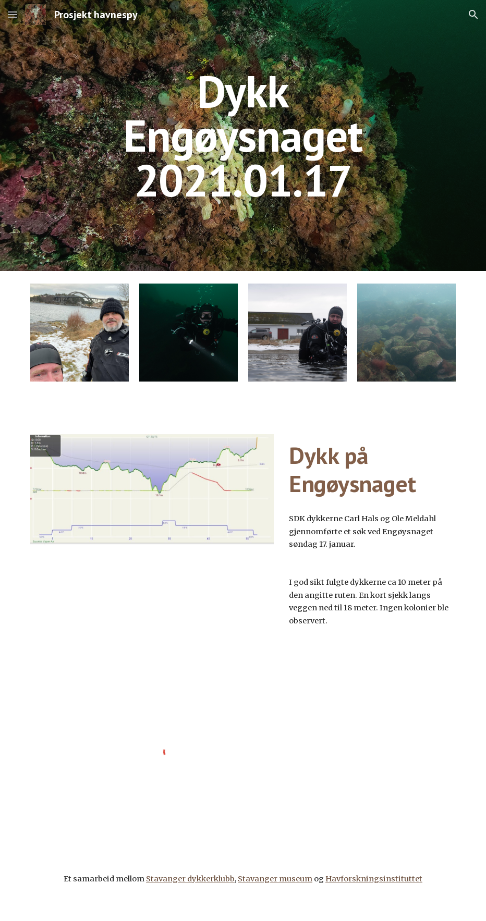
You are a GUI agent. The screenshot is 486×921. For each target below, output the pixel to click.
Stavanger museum (275, 878)
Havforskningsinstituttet (373, 878)
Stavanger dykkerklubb (190, 878)
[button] (12, 14)
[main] (243, 135)
